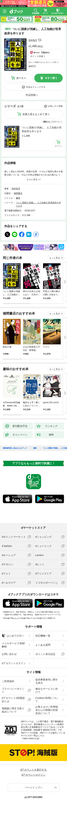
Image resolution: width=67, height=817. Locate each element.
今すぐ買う (51, 78)
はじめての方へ (13, 636)
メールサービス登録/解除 (13, 645)
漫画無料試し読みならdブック (15, 448)
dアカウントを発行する (33, 769)
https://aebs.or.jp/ (31, 738)
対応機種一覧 (42, 635)
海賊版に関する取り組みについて (13, 710)
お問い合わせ (9, 654)
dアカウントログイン (14, 663)
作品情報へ (32, 95)
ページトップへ (33, 787)
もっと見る (54, 258)
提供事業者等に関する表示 (46, 681)
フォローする (39, 40)
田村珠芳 (33, 40)
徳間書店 (18, 193)
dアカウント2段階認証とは (13, 700)
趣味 (18, 198)
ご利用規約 (8, 681)
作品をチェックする (35, 87)
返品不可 (32, 66)
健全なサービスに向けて (46, 690)
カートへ (21, 78)
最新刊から (57, 122)
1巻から (46, 122)
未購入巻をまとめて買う (36, 114)
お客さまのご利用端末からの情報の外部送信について (46, 710)
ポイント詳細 (36, 56)
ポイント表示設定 (45, 654)
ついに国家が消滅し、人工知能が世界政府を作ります (42, 129)
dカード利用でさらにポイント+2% (42, 62)
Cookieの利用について (46, 700)
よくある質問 (42, 644)
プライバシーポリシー (13, 690)
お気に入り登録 (55, 106)
